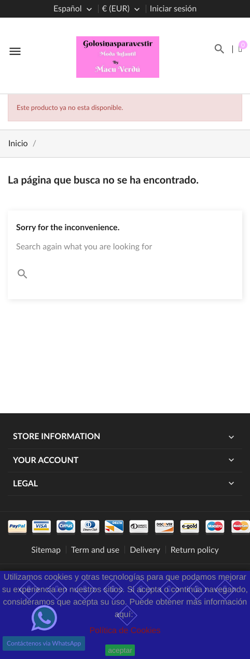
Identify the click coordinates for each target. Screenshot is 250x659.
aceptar (120, 650)
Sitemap (46, 550)
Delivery (145, 550)
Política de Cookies (125, 630)
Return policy (195, 550)
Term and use (95, 550)
